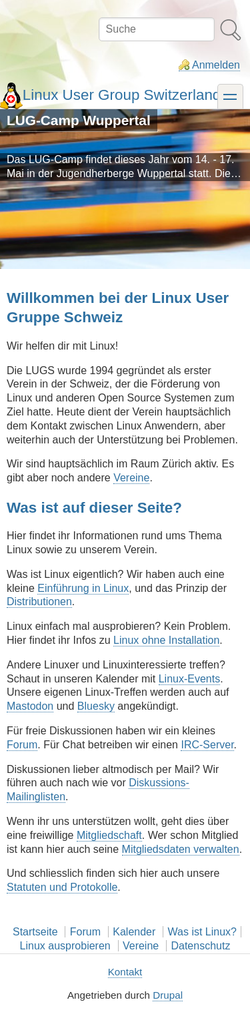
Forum (22, 744)
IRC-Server (207, 744)
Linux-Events (190, 678)
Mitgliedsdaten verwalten (180, 849)
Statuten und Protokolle (62, 887)
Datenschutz (200, 945)
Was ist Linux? (202, 931)
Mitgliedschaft (109, 835)
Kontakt (125, 971)
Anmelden (216, 65)
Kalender (134, 931)
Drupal (168, 995)
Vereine (131, 477)
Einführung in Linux (83, 588)
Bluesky (96, 706)
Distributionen (39, 601)
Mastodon (30, 706)
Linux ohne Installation (166, 640)
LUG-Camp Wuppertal (79, 120)
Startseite (35, 931)
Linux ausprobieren (65, 945)
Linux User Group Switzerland (122, 95)
